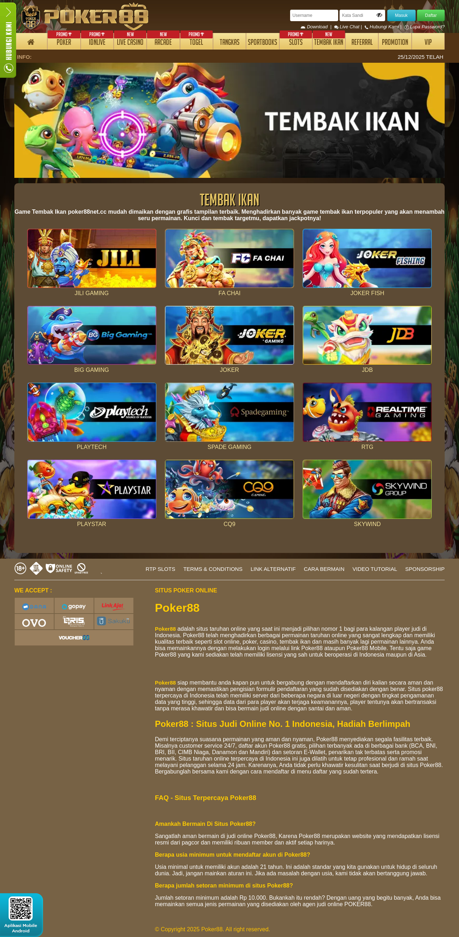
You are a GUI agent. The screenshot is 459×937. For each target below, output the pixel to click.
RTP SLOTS (160, 569)
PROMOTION (395, 43)
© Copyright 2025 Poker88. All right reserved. (212, 929)
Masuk (401, 15)
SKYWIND (367, 524)
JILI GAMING (92, 293)
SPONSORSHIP (425, 569)
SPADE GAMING (229, 447)
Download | (317, 26)
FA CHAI (229, 293)
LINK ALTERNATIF (273, 569)
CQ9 (230, 524)
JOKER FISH (367, 293)
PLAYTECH (92, 447)
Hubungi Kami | (384, 26)
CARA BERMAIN (324, 569)
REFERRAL (362, 43)
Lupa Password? (424, 26)
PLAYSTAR (91, 524)
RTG (367, 447)
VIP (428, 43)
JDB (367, 370)
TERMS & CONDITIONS (212, 569)
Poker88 (165, 629)
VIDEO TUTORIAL (374, 569)
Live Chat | (348, 26)
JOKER (229, 370)
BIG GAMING (91, 370)
